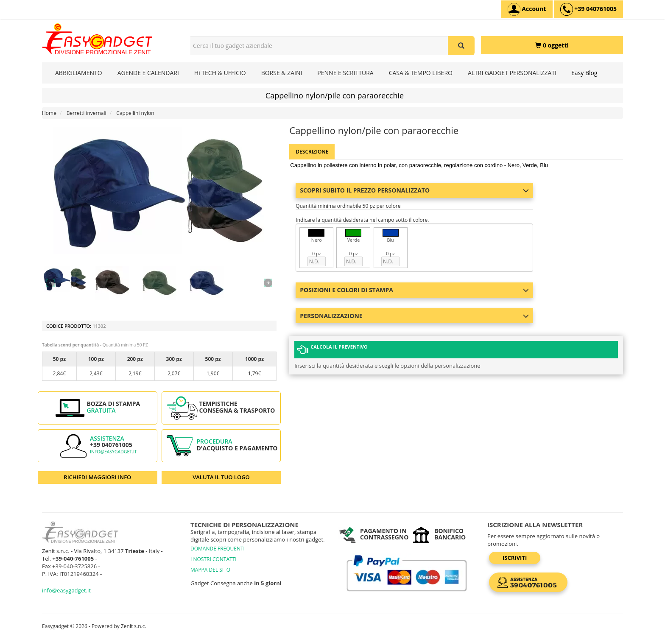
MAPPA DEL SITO (210, 569)
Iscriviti (515, 557)
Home (49, 113)
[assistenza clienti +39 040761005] (588, 9)
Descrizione (312, 151)
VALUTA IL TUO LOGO (221, 477)
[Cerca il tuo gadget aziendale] (461, 45)
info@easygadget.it (113, 452)
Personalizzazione (414, 316)
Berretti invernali (86, 113)
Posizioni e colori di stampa (414, 290)
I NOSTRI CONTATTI (213, 559)
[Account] (527, 9)
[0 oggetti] (552, 45)
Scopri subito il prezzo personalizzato (414, 190)
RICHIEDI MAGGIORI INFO (97, 477)
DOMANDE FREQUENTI (217, 548)
